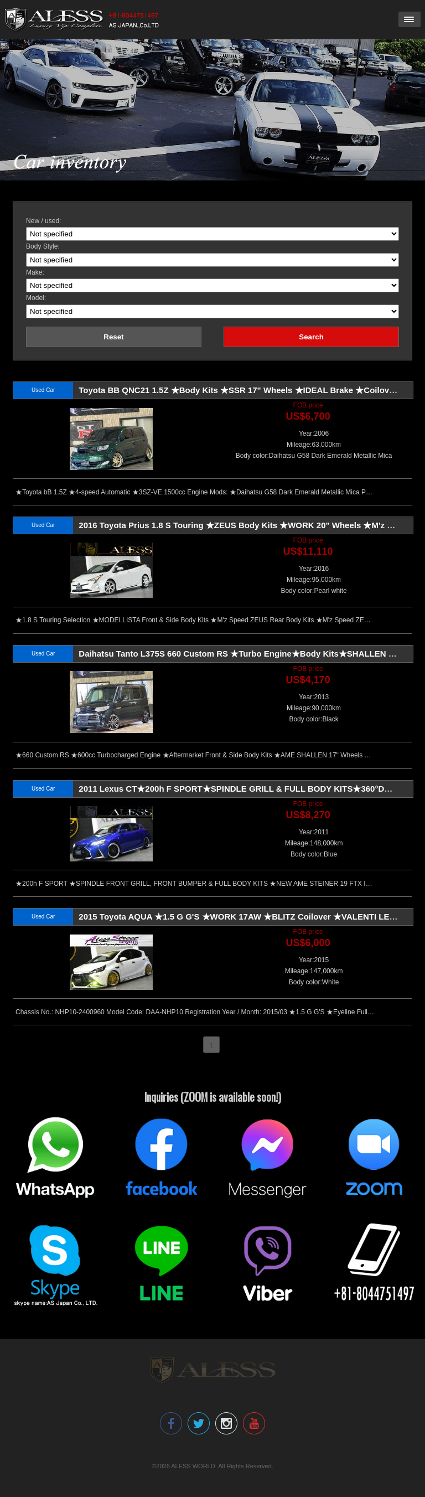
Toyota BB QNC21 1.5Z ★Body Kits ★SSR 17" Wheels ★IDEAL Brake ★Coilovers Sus (249, 390)
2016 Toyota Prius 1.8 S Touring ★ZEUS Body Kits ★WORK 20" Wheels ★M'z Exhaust (249, 525)
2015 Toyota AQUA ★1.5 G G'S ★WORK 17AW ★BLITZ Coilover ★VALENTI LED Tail (245, 916)
